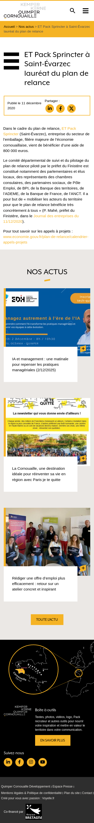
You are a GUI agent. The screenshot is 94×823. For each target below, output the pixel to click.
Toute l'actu (47, 620)
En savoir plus (52, 740)
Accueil (9, 26)
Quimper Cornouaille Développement (25, 786)
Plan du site (72, 793)
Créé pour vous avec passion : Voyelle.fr (27, 798)
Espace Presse (62, 786)
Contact (87, 793)
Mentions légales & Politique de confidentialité (31, 793)
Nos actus (26, 26)
